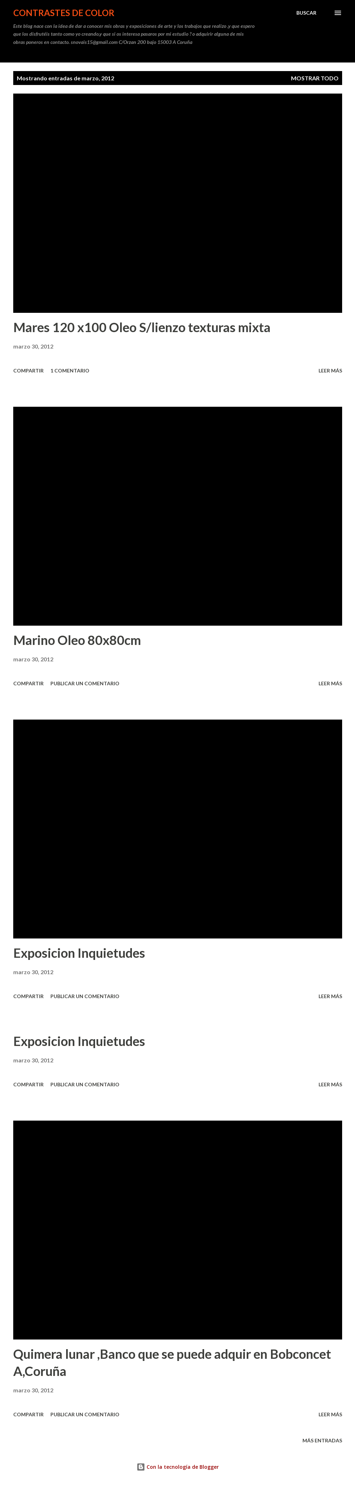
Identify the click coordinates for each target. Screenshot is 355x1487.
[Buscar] (306, 13)
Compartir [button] (28, 370)
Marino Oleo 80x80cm (77, 640)
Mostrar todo (315, 78)
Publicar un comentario (84, 683)
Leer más (330, 370)
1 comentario (69, 370)
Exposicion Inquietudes (79, 953)
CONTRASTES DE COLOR (63, 12)
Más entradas (322, 1440)
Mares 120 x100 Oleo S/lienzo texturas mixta (142, 327)
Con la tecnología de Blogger (178, 1466)
